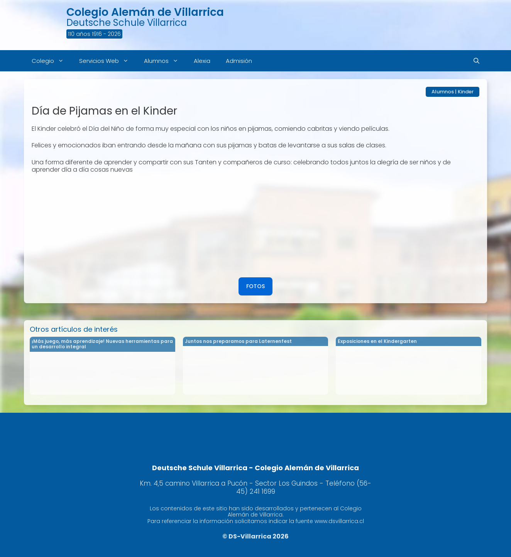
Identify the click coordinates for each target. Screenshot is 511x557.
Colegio (51, 60)
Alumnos (165, 60)
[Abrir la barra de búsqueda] (476, 60)
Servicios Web (107, 60)
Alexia (202, 61)
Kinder (466, 91)
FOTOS (255, 286)
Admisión (239, 61)
